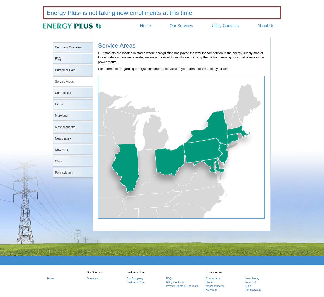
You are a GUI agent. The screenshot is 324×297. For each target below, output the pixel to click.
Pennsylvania (64, 172)
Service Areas (64, 81)
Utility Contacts (225, 26)
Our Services (181, 26)
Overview (92, 278)
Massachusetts (65, 127)
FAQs (169, 278)
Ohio (58, 161)
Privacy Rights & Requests (182, 285)
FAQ (58, 59)
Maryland (61, 115)
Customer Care (65, 70)
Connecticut (63, 93)
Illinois (59, 104)
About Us (265, 26)
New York (61, 150)
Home (145, 26)
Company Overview (68, 47)
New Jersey (63, 138)
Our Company (134, 278)
